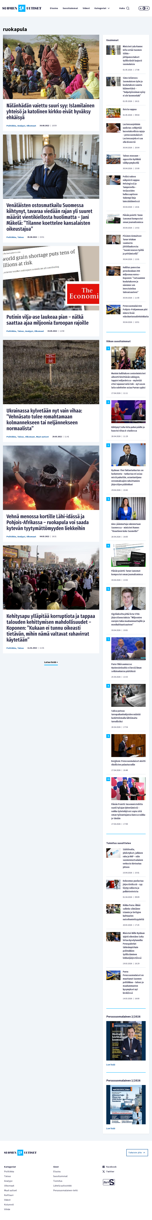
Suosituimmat (70, 8)
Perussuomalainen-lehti (65, 1190)
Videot (86, 8)
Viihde (7, 1209)
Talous (20, 237)
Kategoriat (102, 8)
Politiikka (11, 125)
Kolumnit (9, 1204)
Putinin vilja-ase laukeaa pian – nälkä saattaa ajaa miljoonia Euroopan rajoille (47, 320)
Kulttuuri (8, 1195)
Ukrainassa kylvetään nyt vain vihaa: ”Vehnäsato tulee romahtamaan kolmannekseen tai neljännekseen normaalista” (44, 419)
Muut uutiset (42, 436)
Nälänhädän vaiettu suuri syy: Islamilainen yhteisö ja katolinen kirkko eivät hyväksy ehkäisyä (50, 111)
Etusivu (54, 8)
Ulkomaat (31, 125)
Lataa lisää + (51, 662)
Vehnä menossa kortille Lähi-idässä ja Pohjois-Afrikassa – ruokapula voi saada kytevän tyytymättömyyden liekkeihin (47, 522)
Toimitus (57, 1181)
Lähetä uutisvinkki (62, 1185)
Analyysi (21, 125)
